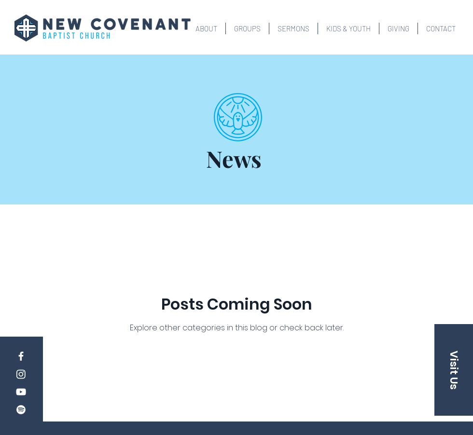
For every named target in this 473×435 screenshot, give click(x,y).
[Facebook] (21, 356)
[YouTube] (21, 392)
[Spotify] (21, 410)
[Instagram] (21, 374)
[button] (206, 28)
